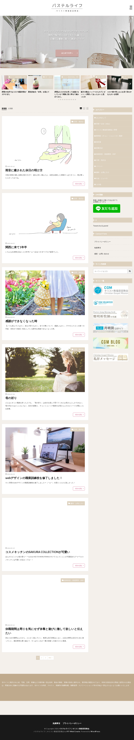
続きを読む (78, 184)
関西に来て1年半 (16, 247)
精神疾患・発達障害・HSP (74, 580)
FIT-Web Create (73, 731)
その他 (98, 184)
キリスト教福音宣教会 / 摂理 (18, 77)
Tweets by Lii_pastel (100, 226)
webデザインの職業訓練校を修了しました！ (33, 478)
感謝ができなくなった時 (21, 321)
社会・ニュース (102, 178)
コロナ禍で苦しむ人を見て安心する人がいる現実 (119, 93)
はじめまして (101, 118)
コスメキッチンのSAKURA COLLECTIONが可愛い (37, 552)
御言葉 (98, 142)
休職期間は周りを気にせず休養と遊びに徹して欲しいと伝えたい (44, 631)
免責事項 (97, 248)
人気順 (10, 108)
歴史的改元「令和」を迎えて (38, 92)
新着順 (4, 108)
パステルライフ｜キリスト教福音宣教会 (74, 729)
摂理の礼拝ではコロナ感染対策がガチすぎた (14, 93)
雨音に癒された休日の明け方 (24, 170)
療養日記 (99, 148)
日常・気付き (48, 77)
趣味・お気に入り (77, 503)
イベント (99, 166)
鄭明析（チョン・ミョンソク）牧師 (109, 136)
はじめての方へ (67, 53)
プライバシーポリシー (102, 242)
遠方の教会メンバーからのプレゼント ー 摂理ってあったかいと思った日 (93, 94)
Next (50, 658)
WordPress (95, 731)
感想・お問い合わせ (101, 254)
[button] (4, 83)
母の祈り (11, 398)
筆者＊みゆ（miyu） (103, 124)
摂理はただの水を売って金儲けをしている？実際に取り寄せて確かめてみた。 (66, 94)
